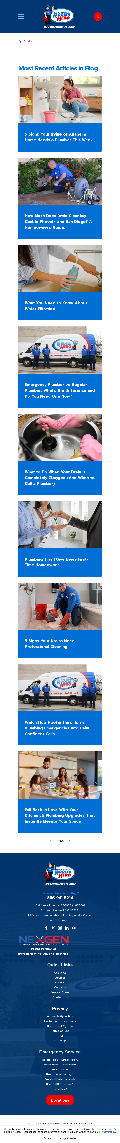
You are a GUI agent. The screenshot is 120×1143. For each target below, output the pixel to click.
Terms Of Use (60, 1031)
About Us (60, 973)
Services (60, 978)
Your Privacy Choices (77, 1123)
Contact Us (60, 997)
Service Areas (60, 992)
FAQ (60, 1036)
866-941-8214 (60, 898)
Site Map (60, 1040)
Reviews (60, 982)
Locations (60, 1100)
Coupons (60, 987)
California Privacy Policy (60, 1021)
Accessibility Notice (60, 1016)
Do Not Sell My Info (60, 1026)
